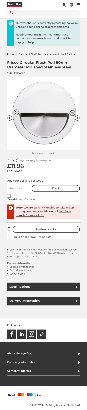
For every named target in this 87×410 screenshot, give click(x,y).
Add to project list (46, 229)
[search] (43, 13)
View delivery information (21, 199)
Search (11, 13)
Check (55, 188)
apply (33, 160)
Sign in (23, 160)
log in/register (28, 236)
